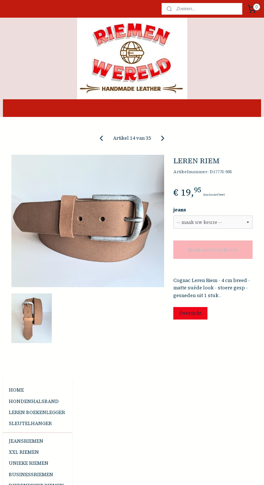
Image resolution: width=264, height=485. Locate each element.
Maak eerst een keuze (226, 260)
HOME (16, 134)
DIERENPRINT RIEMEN (36, 229)
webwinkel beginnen (146, 471)
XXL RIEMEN (24, 196)
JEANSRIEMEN (26, 185)
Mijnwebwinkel (209, 471)
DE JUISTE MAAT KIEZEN (28, 311)
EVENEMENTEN (28, 287)
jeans (206, 217)
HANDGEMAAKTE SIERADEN (30, 249)
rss (120, 471)
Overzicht (217, 342)
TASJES (17, 269)
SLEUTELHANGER (30, 167)
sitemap (107, 471)
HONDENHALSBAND (34, 145)
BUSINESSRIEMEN (31, 218)
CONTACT (20, 298)
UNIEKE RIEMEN (28, 207)
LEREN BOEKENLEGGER (37, 156)
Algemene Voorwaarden (36, 325)
